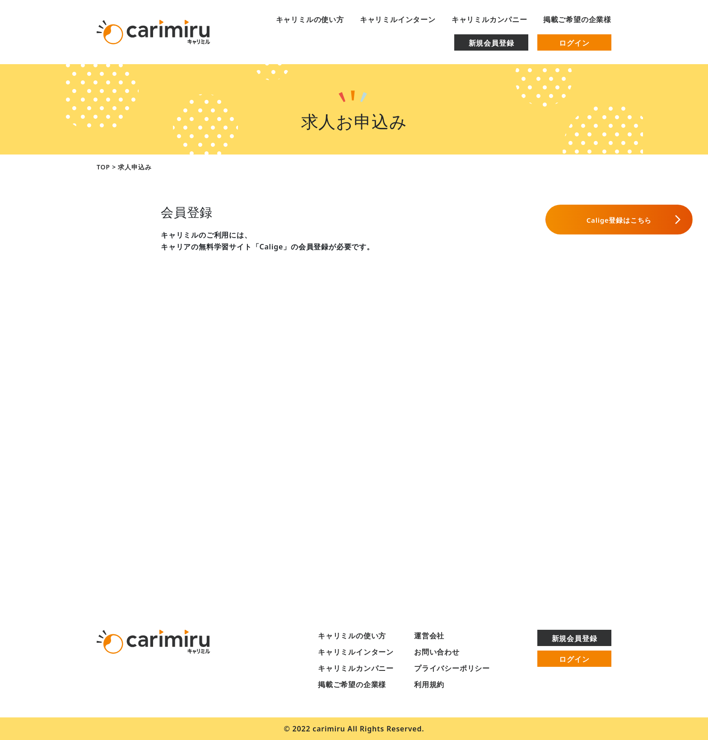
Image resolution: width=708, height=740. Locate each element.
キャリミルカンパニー (489, 19)
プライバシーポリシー (452, 668)
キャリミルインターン (398, 19)
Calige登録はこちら (539, 219)
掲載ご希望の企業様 (577, 19)
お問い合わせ (437, 652)
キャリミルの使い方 (310, 19)
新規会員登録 (491, 43)
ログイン (574, 43)
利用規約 (429, 684)
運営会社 (429, 636)
